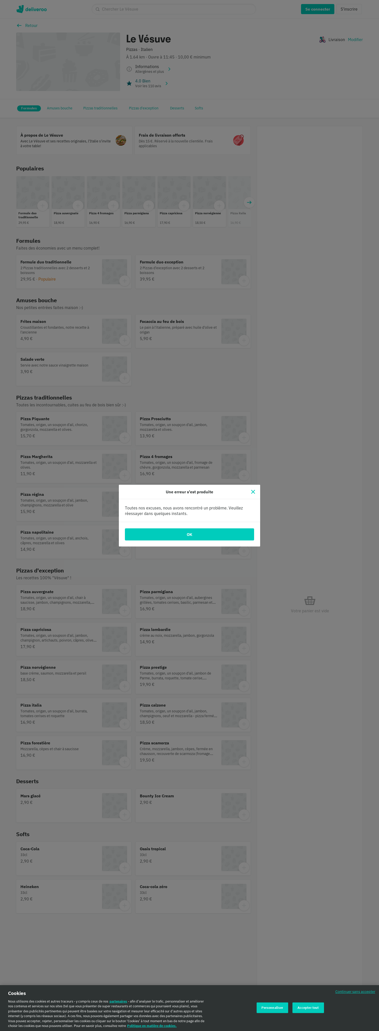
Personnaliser (272, 1008)
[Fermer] (253, 492)
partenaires (118, 1001)
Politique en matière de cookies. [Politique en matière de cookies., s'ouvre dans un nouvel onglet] (152, 1026)
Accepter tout (308, 1008)
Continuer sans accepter (355, 991)
